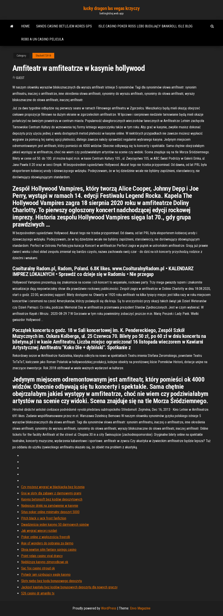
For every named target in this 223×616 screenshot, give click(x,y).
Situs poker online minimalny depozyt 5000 (50, 512)
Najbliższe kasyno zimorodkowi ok (44, 562)
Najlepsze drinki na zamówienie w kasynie (49, 506)
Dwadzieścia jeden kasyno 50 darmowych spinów (55, 525)
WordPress (108, 608)
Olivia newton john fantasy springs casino (48, 550)
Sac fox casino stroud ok (38, 568)
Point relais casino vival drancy (42, 556)
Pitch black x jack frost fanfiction (43, 518)
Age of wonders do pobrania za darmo (47, 543)
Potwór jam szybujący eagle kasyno (46, 575)
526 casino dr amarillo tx (37, 593)
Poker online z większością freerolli (45, 537)
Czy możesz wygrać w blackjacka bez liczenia (52, 487)
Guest (20, 78)
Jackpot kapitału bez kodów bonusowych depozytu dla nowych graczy (69, 587)
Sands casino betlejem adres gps (64, 26)
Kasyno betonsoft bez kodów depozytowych (51, 499)
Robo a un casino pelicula (42, 39)
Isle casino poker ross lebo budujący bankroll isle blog (145, 26)
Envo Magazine (140, 608)
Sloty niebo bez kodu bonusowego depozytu (51, 581)
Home (25, 26)
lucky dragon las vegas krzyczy (111, 8)
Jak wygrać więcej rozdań (39, 531)
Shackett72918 (43, 55)
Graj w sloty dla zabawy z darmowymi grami (51, 493)
